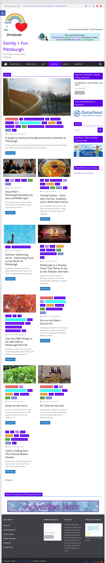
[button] (21, 64)
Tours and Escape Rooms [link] (13, 331)
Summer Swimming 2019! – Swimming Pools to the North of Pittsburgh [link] (19, 259)
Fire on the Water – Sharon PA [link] (51, 322)
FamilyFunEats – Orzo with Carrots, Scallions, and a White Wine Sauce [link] (54, 198)
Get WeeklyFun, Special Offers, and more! (89, 84)
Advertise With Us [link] (9, 530)
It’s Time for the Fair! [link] (52, 405)
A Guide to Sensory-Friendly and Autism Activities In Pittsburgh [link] (35, 139)
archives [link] (8, 316)
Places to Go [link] (15, 64)
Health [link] (66, 64)
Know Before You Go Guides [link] (83, 173)
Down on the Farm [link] (16, 405)
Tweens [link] (8, 130)
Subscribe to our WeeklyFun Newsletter (50, 527)
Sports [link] (18, 126)
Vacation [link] (77, 64)
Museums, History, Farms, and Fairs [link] (30, 123)
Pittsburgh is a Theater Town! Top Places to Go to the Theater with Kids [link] (54, 268)
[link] (2, 13)
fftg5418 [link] (22, 134)
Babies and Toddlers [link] (11, 119)
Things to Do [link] (31, 64)
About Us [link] (6, 525)
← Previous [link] (7, 480)
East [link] (47, 119)
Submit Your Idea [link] (9, 538)
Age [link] (43, 64)
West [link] (14, 130)
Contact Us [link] (7, 543)
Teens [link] (24, 126)
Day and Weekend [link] (60, 298)
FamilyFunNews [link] (55, 119)
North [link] (44, 123)
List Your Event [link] (8, 534)
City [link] (21, 119)
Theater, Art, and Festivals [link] (36, 126)
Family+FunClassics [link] (56, 180)
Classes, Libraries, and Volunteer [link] (34, 119)
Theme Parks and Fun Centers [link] (54, 126)
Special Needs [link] (10, 126)
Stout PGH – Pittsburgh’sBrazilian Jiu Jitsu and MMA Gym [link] (19, 195)
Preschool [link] (52, 123)
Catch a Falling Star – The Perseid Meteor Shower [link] (17, 454)
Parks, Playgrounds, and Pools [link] (21, 247)
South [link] (59, 123)
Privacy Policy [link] (8, 547)
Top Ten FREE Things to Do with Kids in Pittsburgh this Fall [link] (18, 342)
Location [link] (53, 64)
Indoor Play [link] (9, 123)
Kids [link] (17, 123)
